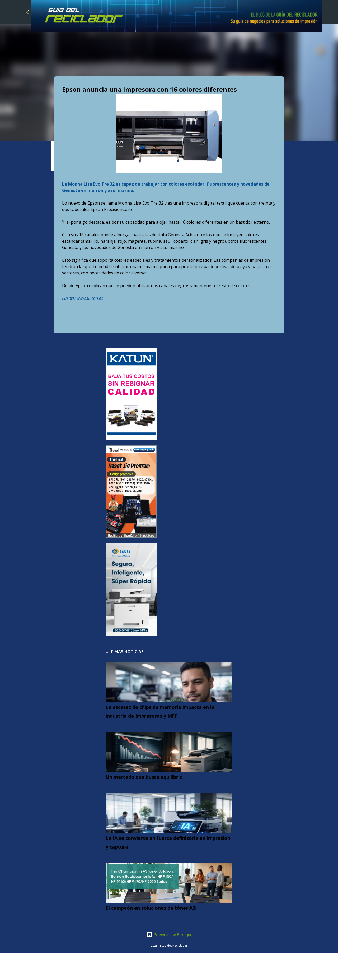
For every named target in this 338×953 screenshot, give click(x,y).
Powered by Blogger (169, 934)
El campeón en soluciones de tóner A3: (151, 908)
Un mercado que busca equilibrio (144, 777)
